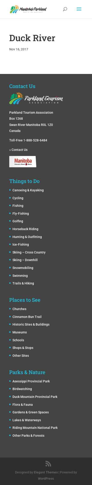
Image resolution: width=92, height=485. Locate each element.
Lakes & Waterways (26, 420)
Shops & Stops (22, 348)
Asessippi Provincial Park (31, 381)
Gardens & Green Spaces (30, 412)
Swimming (20, 276)
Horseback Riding (25, 229)
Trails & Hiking (23, 283)
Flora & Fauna (22, 404)
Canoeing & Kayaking (28, 190)
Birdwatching (22, 389)
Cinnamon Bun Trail (27, 317)
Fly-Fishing (20, 213)
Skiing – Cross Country (29, 252)
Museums (19, 332)
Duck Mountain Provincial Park (34, 397)
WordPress (46, 478)
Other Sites (20, 355)
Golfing (17, 221)
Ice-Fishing (20, 244)
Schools (18, 340)
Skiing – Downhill (25, 260)
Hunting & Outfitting (27, 237)
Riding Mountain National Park (35, 428)
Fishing (17, 205)
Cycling (17, 198)
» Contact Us (18, 150)
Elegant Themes (46, 472)
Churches (19, 309)
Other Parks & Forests (28, 435)
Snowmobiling (22, 268)
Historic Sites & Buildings (30, 324)
